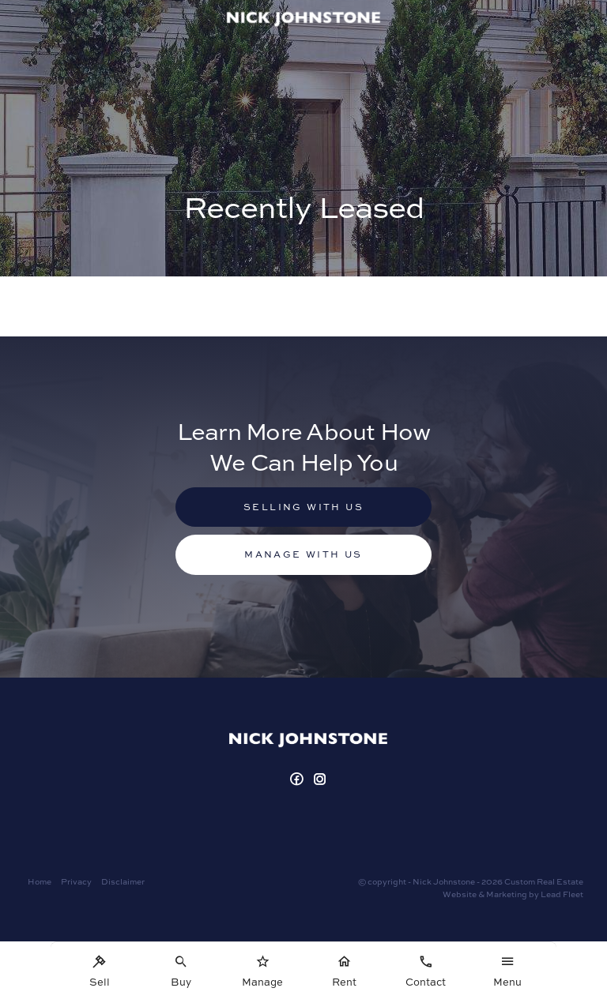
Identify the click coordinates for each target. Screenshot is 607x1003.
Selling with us (303, 506)
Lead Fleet (562, 894)
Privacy (76, 881)
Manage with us (303, 554)
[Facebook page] (298, 780)
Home (39, 881)
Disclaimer (123, 881)
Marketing (506, 894)
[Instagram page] (321, 780)
